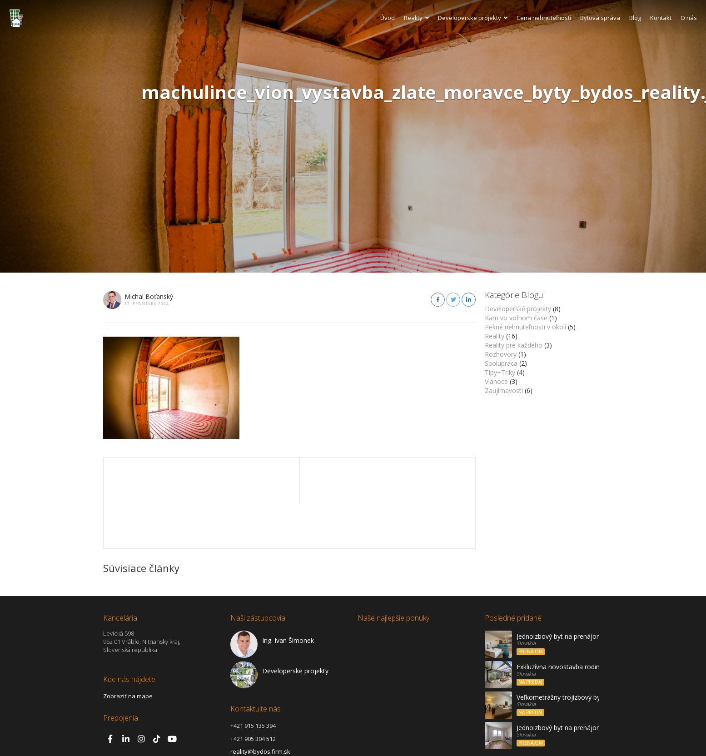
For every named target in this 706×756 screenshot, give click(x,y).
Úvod (387, 18)
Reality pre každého (513, 345)
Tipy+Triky (500, 372)
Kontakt (660, 18)
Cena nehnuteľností (544, 18)
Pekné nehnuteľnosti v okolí (525, 327)
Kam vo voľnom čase (516, 317)
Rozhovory (501, 354)
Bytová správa (600, 18)
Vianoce (496, 381)
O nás (689, 18)
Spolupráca (501, 363)
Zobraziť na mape (128, 651)
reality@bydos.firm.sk (260, 706)
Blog (635, 18)
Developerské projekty (518, 308)
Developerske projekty (472, 18)
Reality (416, 18)
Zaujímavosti (504, 390)
